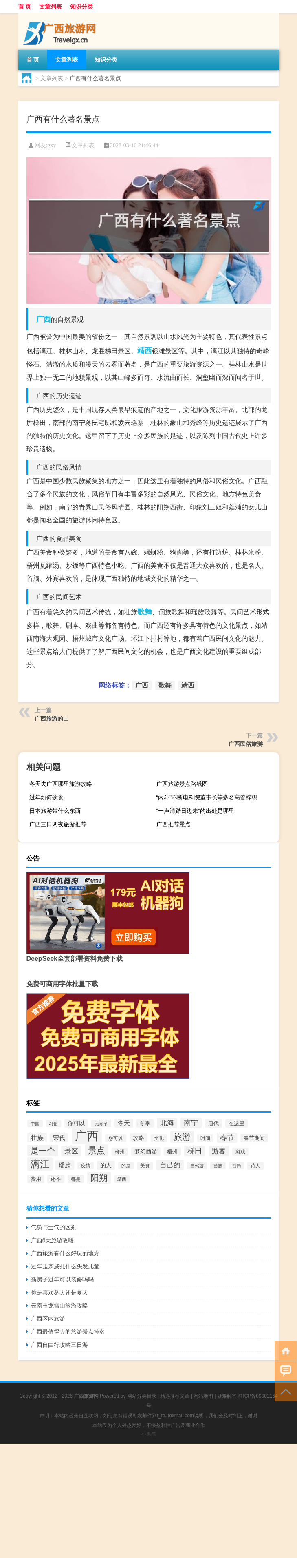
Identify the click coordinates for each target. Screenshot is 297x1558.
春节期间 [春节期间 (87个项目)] (254, 1138)
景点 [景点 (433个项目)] (96, 1150)
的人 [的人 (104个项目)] (106, 1165)
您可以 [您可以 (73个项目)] (115, 1138)
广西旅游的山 (52, 718)
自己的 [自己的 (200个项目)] (170, 1165)
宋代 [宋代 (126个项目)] (59, 1138)
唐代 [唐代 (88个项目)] (213, 1123)
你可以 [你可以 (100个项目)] (76, 1123)
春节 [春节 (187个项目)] (227, 1138)
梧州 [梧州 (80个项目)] (172, 1152)
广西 (43, 319)
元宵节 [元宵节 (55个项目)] (101, 1123)
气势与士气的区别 (54, 1227)
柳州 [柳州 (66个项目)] (120, 1152)
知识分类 (81, 6)
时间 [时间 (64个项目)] (205, 1138)
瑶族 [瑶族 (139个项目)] (65, 1165)
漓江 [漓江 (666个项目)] (40, 1164)
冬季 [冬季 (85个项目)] (145, 1123)
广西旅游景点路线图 (182, 784)
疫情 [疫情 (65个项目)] (85, 1165)
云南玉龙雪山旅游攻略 (59, 1305)
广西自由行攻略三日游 (59, 1344)
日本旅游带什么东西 (55, 811)
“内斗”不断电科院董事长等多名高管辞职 (206, 797)
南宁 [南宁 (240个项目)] (191, 1123)
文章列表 (50, 6)
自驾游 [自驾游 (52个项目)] (197, 1165)
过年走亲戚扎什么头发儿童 (65, 1266)
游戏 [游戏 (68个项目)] (240, 1152)
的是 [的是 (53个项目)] (125, 1165)
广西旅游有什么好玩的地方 (65, 1253)
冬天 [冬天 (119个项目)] (124, 1123)
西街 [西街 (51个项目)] (236, 1165)
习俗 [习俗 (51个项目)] (53, 1123)
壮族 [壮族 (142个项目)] (37, 1137)
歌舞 (144, 612)
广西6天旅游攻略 (52, 1240)
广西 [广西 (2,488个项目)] (87, 1135)
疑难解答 (227, 1396)
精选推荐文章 (174, 1396)
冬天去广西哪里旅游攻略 (60, 784)
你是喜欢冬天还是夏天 (59, 1292)
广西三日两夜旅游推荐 (57, 824)
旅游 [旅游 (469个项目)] (182, 1137)
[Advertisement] (148, 1501)
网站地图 (203, 1396)
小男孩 (148, 1434)
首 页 (24, 6)
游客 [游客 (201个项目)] (219, 1151)
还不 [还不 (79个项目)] (56, 1179)
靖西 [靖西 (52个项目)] (121, 1179)
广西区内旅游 (48, 1318)
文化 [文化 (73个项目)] (159, 1138)
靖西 (144, 351)
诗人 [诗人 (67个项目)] (255, 1165)
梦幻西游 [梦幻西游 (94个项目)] (145, 1152)
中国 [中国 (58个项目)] (35, 1123)
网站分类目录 (141, 1396)
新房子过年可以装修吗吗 (62, 1279)
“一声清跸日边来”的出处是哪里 (195, 811)
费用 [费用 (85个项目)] (36, 1179)
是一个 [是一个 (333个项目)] (43, 1150)
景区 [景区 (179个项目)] (71, 1151)
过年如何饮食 (46, 797)
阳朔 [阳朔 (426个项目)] (99, 1177)
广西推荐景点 (173, 824)
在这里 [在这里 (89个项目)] (236, 1123)
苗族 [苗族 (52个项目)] (217, 1165)
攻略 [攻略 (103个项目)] (138, 1138)
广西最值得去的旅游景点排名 (68, 1331)
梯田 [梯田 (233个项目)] (194, 1151)
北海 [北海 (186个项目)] (167, 1123)
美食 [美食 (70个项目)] (145, 1165)
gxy (51, 145)
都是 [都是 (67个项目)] (76, 1179)
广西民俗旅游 (246, 744)
